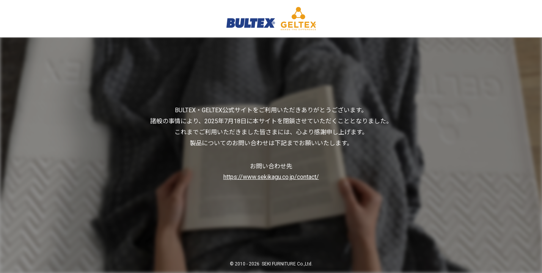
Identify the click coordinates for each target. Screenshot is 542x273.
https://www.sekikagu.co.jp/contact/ (271, 176)
